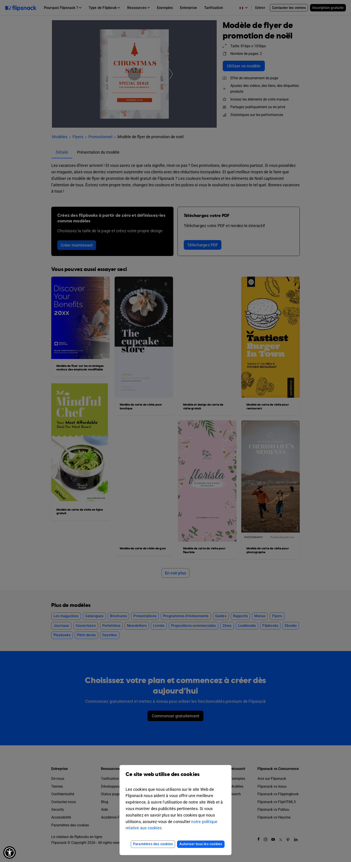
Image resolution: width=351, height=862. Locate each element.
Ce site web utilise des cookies (175, 777)
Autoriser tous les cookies (200, 844)
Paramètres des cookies (153, 844)
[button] (9, 852)
